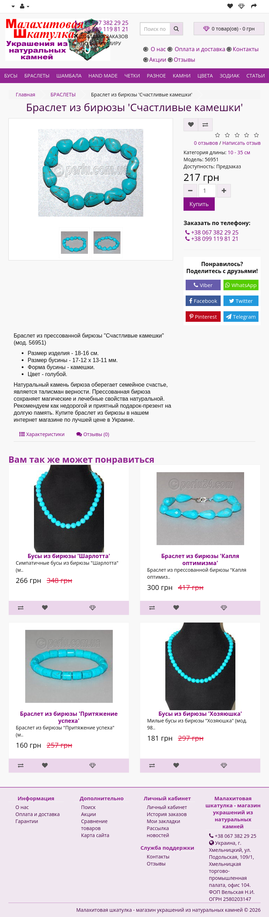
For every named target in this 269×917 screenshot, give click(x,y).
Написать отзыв (241, 143)
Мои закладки (163, 821)
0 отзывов (206, 143)
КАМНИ (182, 75)
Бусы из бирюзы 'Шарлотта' (69, 556)
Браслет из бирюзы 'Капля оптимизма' (200, 559)
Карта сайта (95, 835)
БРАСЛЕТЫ (36, 75)
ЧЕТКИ (132, 75)
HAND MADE (103, 75)
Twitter (241, 300)
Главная (25, 94)
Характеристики (41, 434)
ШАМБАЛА (69, 75)
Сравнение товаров (94, 824)
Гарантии (26, 821)
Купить (199, 204)
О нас (158, 49)
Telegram (241, 316)
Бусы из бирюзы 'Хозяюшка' (200, 714)
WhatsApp (241, 284)
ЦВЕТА (205, 75)
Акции (157, 59)
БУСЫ (11, 75)
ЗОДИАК (230, 75)
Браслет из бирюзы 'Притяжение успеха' (69, 717)
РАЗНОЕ (156, 75)
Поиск (88, 807)
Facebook (203, 300)
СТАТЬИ (256, 75)
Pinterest (203, 316)
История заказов (167, 814)
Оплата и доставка (200, 49)
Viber (203, 284)
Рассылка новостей (158, 831)
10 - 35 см (239, 152)
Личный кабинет (167, 807)
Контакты (245, 49)
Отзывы (184, 59)
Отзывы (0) (92, 434)
